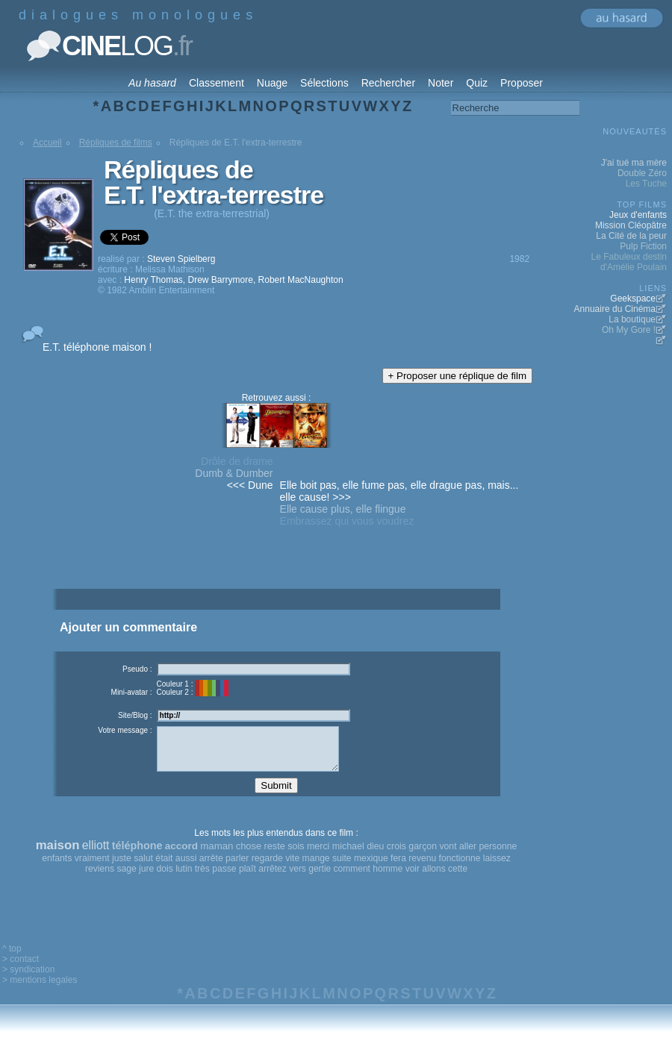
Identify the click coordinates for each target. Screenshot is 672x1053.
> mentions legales (39, 991)
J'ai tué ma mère (634, 162)
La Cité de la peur (631, 236)
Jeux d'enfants (638, 215)
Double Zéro (642, 173)
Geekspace (633, 298)
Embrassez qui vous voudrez (347, 521)
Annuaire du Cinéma (615, 309)
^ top (12, 959)
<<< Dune (250, 485)
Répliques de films (115, 142)
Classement (216, 83)
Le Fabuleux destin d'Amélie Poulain (629, 261)
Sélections (324, 83)
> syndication (28, 980)
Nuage (272, 83)
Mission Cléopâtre (631, 225)
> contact (20, 970)
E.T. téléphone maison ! (97, 347)
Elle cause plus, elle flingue (343, 509)
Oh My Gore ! (629, 330)
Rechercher (388, 83)
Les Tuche (646, 183)
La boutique (632, 319)
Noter (440, 83)
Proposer (521, 83)
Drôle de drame (237, 461)
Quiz (477, 83)
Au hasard (152, 83)
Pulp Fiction (643, 246)
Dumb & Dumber (234, 473)
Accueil (47, 142)
